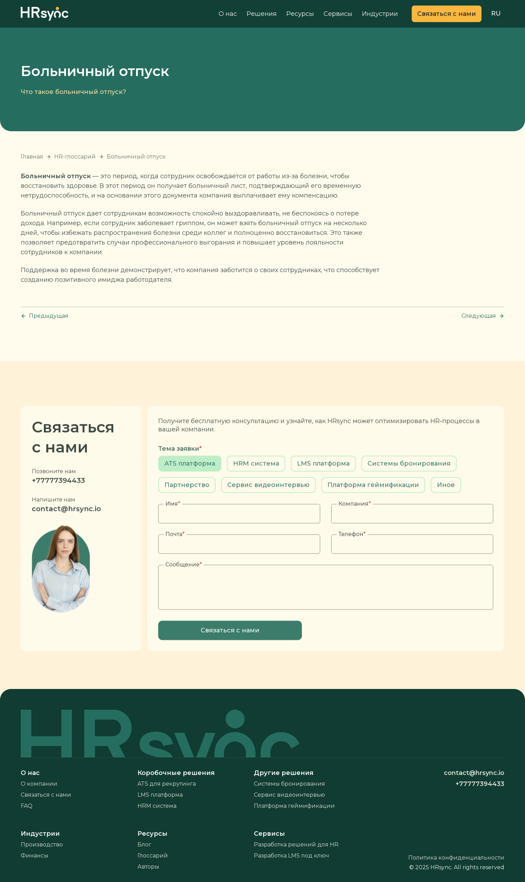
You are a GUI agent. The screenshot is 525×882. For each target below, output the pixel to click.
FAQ (26, 806)
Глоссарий (152, 855)
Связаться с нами (46, 795)
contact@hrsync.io (66, 527)
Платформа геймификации (294, 806)
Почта (175, 552)
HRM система (156, 806)
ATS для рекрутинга (166, 783)
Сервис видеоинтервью (289, 795)
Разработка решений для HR (296, 844)
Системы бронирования (289, 783)
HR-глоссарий (75, 156)
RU (496, 13)
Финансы (34, 855)
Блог (144, 844)
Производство (42, 844)
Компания (354, 522)
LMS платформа (160, 795)
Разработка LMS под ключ (291, 855)
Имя (172, 522)
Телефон (352, 552)
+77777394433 (58, 499)
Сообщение (183, 582)
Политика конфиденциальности (456, 857)
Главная (32, 156)
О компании (39, 783)
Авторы (148, 866)
